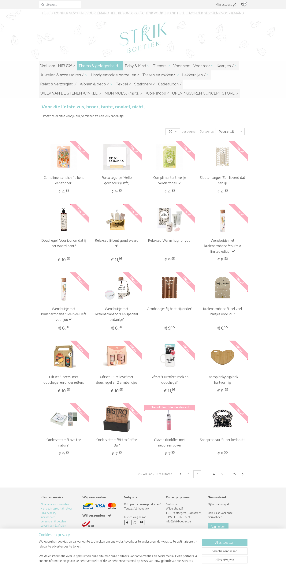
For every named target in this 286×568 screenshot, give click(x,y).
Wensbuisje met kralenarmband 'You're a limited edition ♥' (222, 245)
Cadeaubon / (170, 84)
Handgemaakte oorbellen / (115, 75)
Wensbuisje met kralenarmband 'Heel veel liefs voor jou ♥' (63, 313)
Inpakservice (48, 516)
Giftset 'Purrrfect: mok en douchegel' (169, 379)
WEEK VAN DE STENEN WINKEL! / (71, 93)
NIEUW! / (66, 66)
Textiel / (123, 84)
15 (234, 473)
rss (136, 561)
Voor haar (203, 66)
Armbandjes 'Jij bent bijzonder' (169, 308)
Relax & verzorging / (58, 84)
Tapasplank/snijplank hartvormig (222, 379)
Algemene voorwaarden (55, 503)
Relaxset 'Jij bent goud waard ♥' (116, 242)
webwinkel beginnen (149, 561)
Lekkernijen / (196, 75)
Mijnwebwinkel (179, 561)
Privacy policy (48, 512)
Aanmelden (218, 526)
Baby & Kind (137, 66)
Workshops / (157, 93)
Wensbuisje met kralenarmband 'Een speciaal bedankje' (116, 313)
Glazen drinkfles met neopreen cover (169, 442)
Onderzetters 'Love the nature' (63, 442)
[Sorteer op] (230, 131)
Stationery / (144, 84)
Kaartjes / (227, 66)
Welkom (47, 66)
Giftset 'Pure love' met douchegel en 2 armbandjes (116, 379)
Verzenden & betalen (53, 520)
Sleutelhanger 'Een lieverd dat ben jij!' (222, 180)
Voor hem (181, 66)
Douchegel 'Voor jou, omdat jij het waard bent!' (63, 242)
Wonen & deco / (96, 84)
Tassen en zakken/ (160, 75)
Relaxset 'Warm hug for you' (169, 239)
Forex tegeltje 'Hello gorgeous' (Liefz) (117, 180)
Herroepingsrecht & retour (56, 508)
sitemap (130, 561)
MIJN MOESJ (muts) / (124, 93)
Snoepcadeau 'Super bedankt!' (222, 439)
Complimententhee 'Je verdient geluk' (169, 180)
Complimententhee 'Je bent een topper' (63, 180)
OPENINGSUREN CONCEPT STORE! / (205, 93)
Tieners (161, 66)
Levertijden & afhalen (53, 525)
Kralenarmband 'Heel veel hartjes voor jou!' (222, 311)
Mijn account (226, 4)
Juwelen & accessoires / (64, 75)
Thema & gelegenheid (100, 66)
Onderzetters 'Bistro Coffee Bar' (116, 442)
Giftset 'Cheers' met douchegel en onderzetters (63, 379)
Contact (45, 533)
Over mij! (46, 529)
